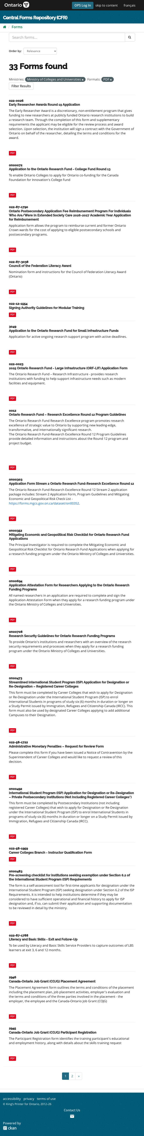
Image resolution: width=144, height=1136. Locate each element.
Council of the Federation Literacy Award (40, 266)
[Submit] (130, 37)
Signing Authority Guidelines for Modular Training (46, 308)
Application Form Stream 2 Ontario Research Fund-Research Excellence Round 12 (71, 484)
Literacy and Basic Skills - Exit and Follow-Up (43, 939)
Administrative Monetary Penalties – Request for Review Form (56, 746)
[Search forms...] (67, 37)
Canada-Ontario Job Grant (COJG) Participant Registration (52, 1032)
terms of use (46, 1099)
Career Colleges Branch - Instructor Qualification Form (50, 852)
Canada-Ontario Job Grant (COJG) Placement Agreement (52, 981)
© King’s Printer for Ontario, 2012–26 (27, 1104)
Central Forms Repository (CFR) (35, 18)
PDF (12, 153)
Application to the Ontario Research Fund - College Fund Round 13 (59, 169)
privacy (29, 1099)
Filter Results (21, 86)
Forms (17, 26)
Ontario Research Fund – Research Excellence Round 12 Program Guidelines (67, 414)
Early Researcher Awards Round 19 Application (44, 105)
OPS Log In (82, 5)
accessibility (12, 1099)
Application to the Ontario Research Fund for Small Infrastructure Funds (64, 331)
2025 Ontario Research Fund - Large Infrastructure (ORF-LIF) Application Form (68, 368)
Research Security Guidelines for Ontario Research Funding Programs (62, 636)
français (130, 5)
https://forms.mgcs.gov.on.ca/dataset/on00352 (44, 503)
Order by (15, 51)
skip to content (106, 5)
